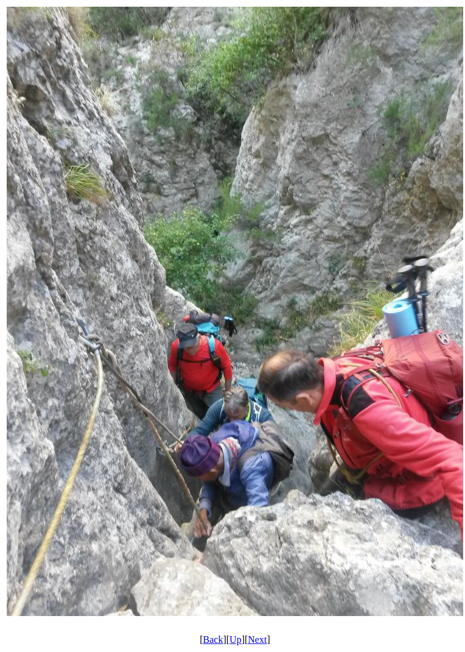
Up (235, 639)
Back (213, 639)
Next (257, 639)
